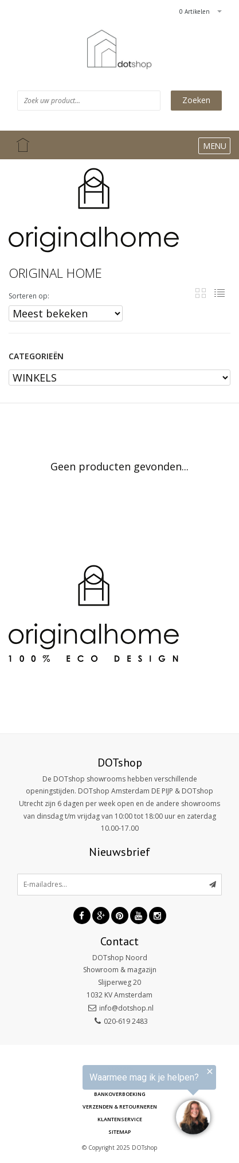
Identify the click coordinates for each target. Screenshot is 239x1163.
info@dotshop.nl (126, 1008)
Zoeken (196, 100)
